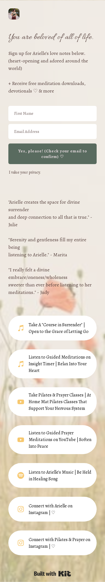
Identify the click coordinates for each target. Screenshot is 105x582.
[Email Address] (52, 131)
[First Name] (52, 113)
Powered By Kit (52, 574)
